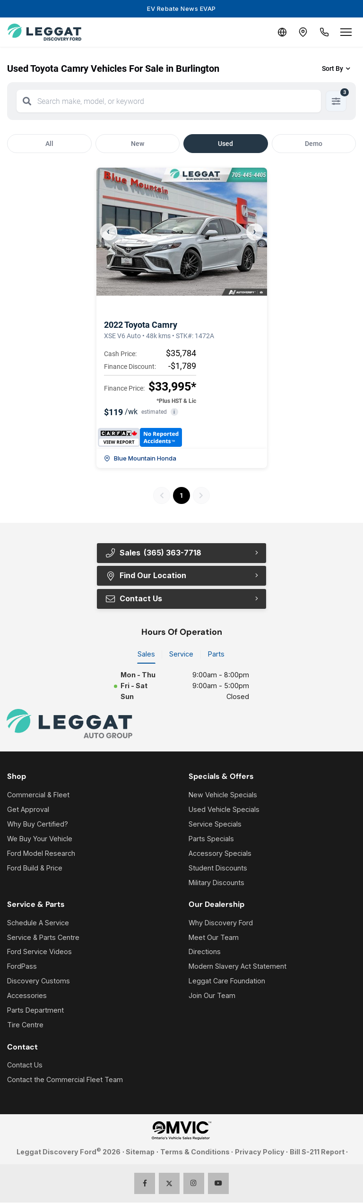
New (137, 143)
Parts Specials (211, 839)
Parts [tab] (216, 655)
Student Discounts (218, 868)
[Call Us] (323, 32)
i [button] (174, 412)
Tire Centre (25, 1026)
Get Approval (28, 810)
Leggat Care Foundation (227, 982)
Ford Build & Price (34, 868)
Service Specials (215, 824)
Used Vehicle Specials (224, 810)
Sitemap (140, 1152)
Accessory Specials (220, 854)
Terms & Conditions (195, 1152)
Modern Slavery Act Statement (237, 967)
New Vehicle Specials (223, 796)
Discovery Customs (38, 982)
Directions (205, 952)
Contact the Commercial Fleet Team (65, 1080)
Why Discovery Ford (221, 923)
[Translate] (277, 32)
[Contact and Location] (300, 32)
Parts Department (35, 1011)
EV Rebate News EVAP (181, 8)
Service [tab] (181, 655)
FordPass (22, 967)
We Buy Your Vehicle (39, 839)
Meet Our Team (214, 938)
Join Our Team (212, 996)
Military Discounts (216, 883)
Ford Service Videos (39, 952)
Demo (313, 143)
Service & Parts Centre (43, 938)
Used (225, 143)
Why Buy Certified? (37, 824)
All (49, 143)
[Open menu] (346, 32)
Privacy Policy (260, 1152)
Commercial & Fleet (38, 796)
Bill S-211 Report (317, 1152)
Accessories (27, 996)
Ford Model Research (41, 854)
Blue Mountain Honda (140, 458)
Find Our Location (145, 575)
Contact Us (133, 599)
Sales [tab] (146, 655)
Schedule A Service (38, 923)
